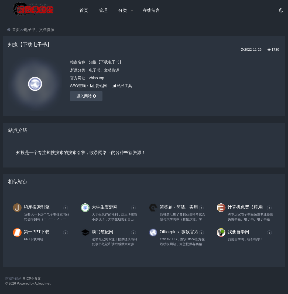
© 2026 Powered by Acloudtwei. (28, 283)
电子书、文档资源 (39, 30)
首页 (84, 10)
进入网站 (86, 96)
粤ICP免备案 (31, 279)
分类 (122, 10)
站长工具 (122, 86)
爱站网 (98, 86)
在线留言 (151, 10)
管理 (103, 10)
